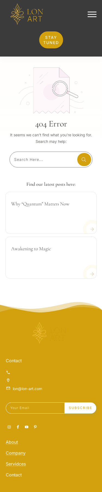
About (12, 442)
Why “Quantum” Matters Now (40, 216)
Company (16, 453)
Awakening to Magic (31, 261)
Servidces (16, 464)
